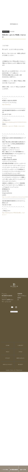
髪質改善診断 (14, 469)
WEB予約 (23, 469)
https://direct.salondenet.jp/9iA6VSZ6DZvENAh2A (14, 122)
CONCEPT (20, 345)
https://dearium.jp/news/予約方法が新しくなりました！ (13, 213)
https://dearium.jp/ (6, 104)
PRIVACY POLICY (7, 364)
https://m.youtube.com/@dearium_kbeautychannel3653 (14, 197)
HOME (7, 345)
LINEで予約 (5, 469)
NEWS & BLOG (20, 358)
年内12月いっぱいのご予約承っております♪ (13, 126)
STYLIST (7, 358)
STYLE (20, 351)
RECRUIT (20, 364)
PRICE (7, 351)
